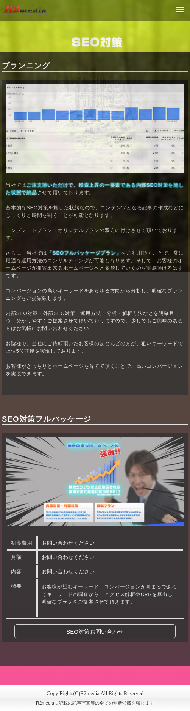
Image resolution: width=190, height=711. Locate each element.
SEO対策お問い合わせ (95, 631)
